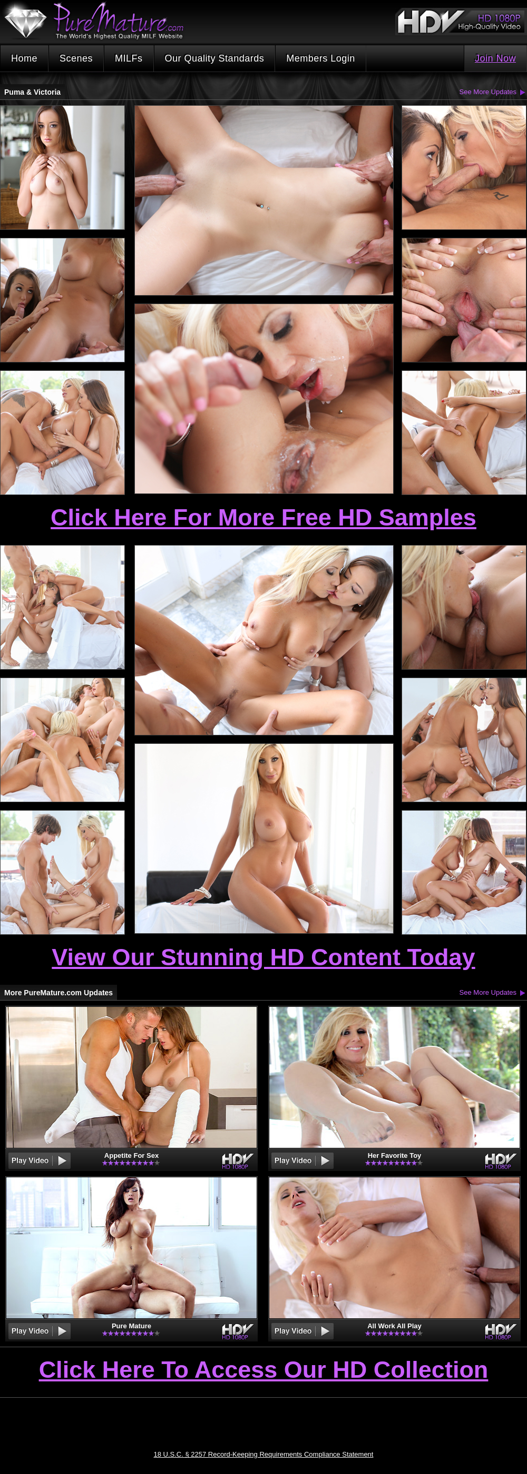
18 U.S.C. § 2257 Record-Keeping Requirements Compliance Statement (264, 1454)
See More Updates (488, 92)
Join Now (495, 58)
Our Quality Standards (215, 58)
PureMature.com (99, 21)
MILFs (129, 58)
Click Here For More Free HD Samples (263, 517)
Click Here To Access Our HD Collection (264, 1370)
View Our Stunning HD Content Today (263, 957)
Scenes (76, 58)
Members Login (320, 58)
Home (24, 58)
